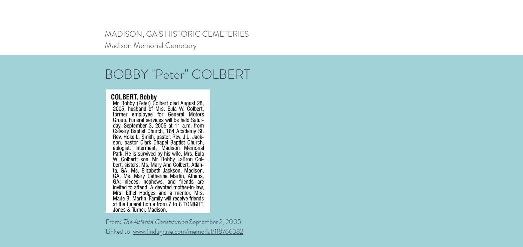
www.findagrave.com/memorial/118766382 (188, 231)
